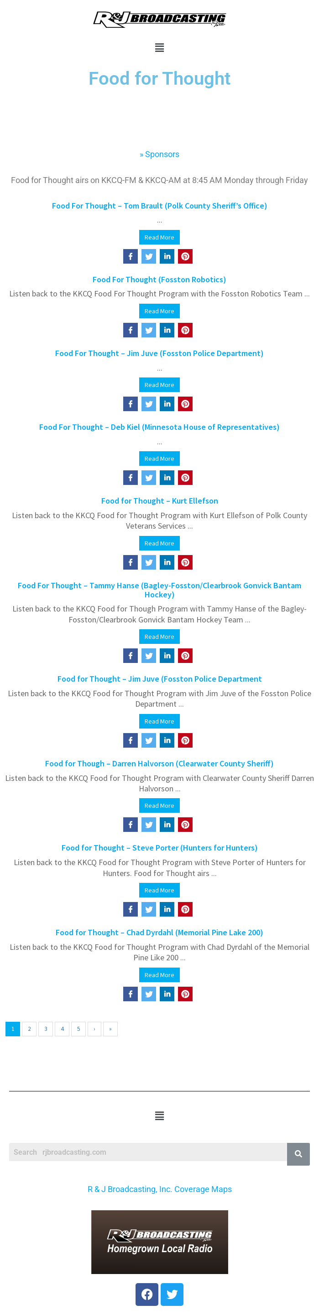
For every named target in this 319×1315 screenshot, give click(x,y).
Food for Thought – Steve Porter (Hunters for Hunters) (160, 847)
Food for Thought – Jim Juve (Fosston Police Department (160, 678)
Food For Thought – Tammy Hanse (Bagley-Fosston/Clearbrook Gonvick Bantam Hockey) (159, 590)
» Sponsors (159, 154)
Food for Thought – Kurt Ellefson (159, 500)
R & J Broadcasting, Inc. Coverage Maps (160, 1189)
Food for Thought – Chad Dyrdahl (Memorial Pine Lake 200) (159, 932)
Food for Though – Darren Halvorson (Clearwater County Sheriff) (159, 763)
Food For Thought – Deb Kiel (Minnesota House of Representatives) (159, 427)
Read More (159, 237)
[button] (159, 47)
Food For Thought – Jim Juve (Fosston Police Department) (159, 353)
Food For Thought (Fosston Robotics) (159, 279)
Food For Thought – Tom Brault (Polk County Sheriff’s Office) (159, 205)
